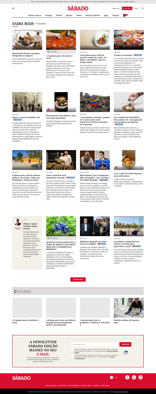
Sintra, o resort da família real (26, 117)
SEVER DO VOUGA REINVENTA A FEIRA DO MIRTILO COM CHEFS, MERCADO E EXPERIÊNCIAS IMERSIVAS (61, 245)
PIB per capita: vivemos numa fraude (30, 226)
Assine (127, 8)
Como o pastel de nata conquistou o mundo (56, 176)
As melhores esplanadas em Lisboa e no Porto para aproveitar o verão (126, 243)
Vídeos (79, 15)
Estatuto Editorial (51, 385)
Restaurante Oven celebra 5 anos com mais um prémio (61, 116)
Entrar (136, 8)
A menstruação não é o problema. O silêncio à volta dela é (95, 322)
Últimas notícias (34, 15)
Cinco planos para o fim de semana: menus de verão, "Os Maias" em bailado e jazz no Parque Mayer (93, 58)
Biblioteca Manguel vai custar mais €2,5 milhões (93, 242)
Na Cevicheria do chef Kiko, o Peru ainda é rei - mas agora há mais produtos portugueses (128, 119)
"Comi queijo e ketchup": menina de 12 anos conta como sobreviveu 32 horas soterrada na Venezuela (95, 121)
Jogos (106, 15)
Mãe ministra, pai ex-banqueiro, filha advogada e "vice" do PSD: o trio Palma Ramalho (95, 177)
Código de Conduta (86, 385)
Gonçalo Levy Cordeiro (17, 228)
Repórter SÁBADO (93, 15)
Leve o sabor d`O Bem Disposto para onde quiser (128, 174)
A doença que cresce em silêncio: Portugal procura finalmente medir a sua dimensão (61, 322)
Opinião (69, 15)
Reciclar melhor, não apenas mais (126, 321)
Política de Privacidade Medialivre (121, 391)
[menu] (13, 8)
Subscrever (125, 344)
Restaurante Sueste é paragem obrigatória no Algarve (26, 54)
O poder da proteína (123, 55)
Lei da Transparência (73, 385)
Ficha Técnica (62, 385)
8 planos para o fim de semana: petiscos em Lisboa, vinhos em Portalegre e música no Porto (26, 177)
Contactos (96, 385)
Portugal (48, 15)
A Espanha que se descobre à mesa (59, 57)
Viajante (115, 15)
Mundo (59, 15)
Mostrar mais (78, 279)
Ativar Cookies (105, 385)
